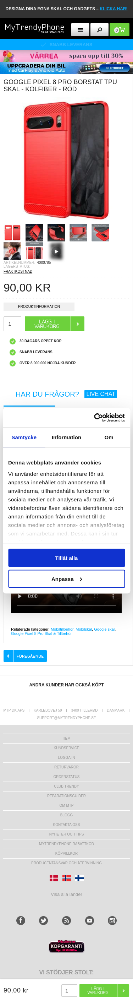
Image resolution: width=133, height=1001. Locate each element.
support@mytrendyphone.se (66, 718)
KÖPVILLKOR (66, 853)
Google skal (104, 629)
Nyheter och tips (66, 834)
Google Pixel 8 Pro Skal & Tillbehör (41, 633)
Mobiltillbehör (62, 629)
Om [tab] (109, 437)
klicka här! (113, 8)
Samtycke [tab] (24, 437)
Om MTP (67, 805)
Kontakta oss (66, 825)
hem (66, 738)
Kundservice (66, 748)
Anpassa (66, 579)
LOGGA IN (66, 758)
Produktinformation (39, 308)
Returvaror (66, 767)
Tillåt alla (66, 558)
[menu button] (80, 29)
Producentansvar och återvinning (66, 863)
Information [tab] (67, 437)
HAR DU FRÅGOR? (66, 394)
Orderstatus (66, 777)
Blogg (66, 815)
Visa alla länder (66, 894)
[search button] (99, 29)
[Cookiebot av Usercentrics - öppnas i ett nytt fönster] (95, 417)
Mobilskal (84, 629)
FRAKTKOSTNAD (18, 271)
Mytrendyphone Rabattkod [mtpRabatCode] (66, 844)
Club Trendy (66, 786)
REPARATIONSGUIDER (66, 796)
